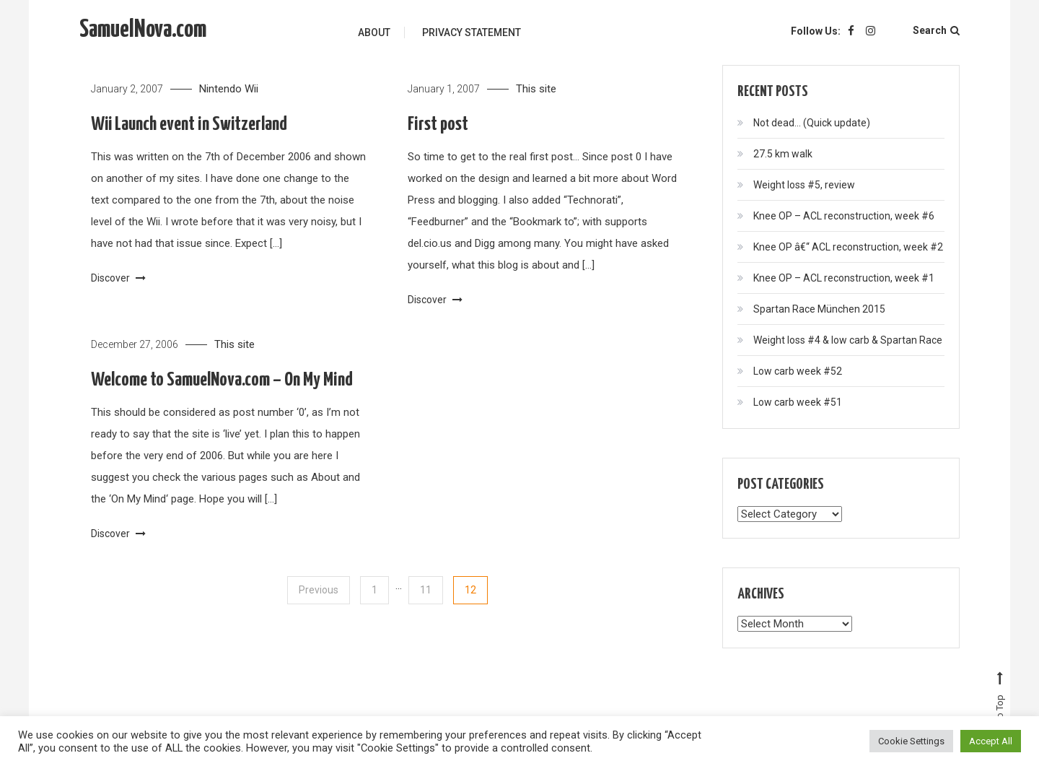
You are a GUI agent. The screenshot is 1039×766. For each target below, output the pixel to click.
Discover (118, 278)
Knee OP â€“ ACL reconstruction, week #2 (848, 247)
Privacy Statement (471, 32)
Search (936, 30)
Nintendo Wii (228, 88)
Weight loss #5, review (804, 185)
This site (536, 88)
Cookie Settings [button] (911, 741)
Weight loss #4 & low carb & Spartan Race (847, 340)
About (374, 32)
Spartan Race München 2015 (819, 309)
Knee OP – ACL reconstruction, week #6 (843, 216)
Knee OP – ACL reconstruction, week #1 (843, 278)
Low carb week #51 (797, 402)
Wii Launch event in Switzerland (189, 124)
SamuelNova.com (142, 30)
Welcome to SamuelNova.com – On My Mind (222, 380)
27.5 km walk (782, 154)
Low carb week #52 (797, 371)
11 (425, 590)
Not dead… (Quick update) (811, 123)
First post (438, 124)
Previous (318, 590)
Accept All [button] (990, 741)
